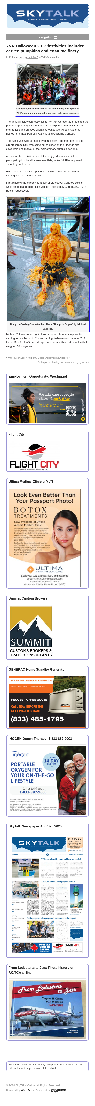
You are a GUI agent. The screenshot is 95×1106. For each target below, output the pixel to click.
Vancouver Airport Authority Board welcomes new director (38, 357)
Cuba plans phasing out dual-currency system (62, 362)
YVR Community (50, 57)
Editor (12, 57)
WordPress (27, 1090)
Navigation (45, 37)
